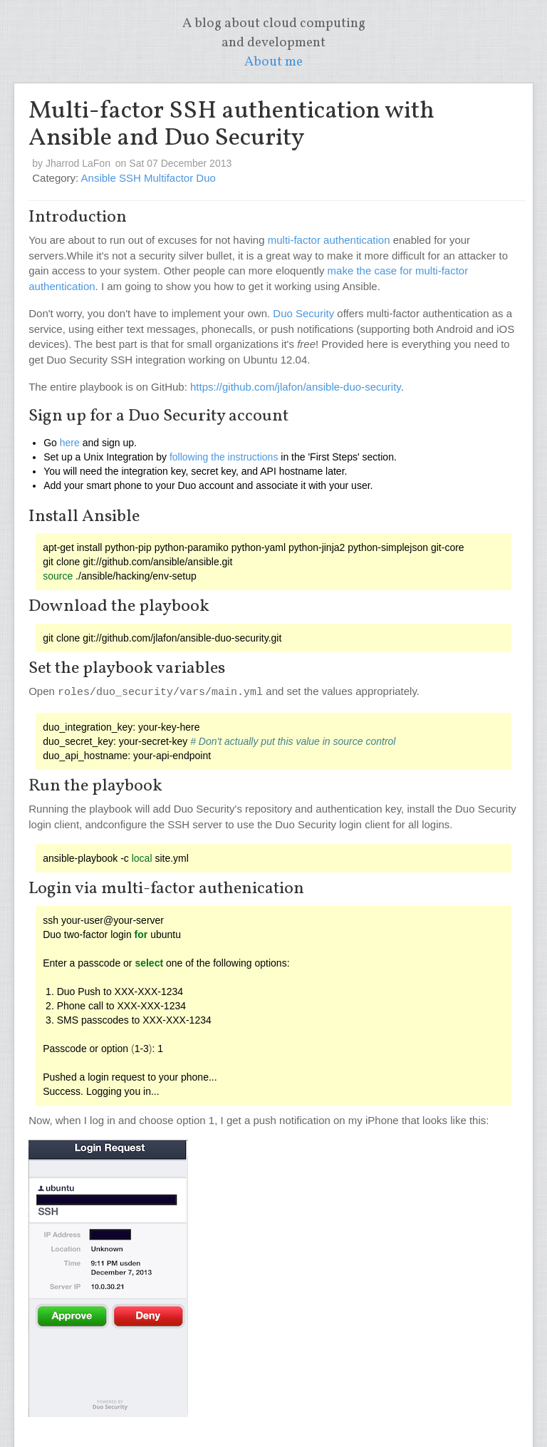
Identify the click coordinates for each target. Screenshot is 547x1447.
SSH (131, 178)
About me (273, 62)
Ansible (100, 178)
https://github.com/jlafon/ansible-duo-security (295, 387)
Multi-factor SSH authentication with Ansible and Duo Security (231, 125)
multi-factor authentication (329, 240)
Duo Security (303, 313)
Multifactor (170, 178)
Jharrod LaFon (78, 163)
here (70, 442)
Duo (206, 178)
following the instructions (224, 457)
